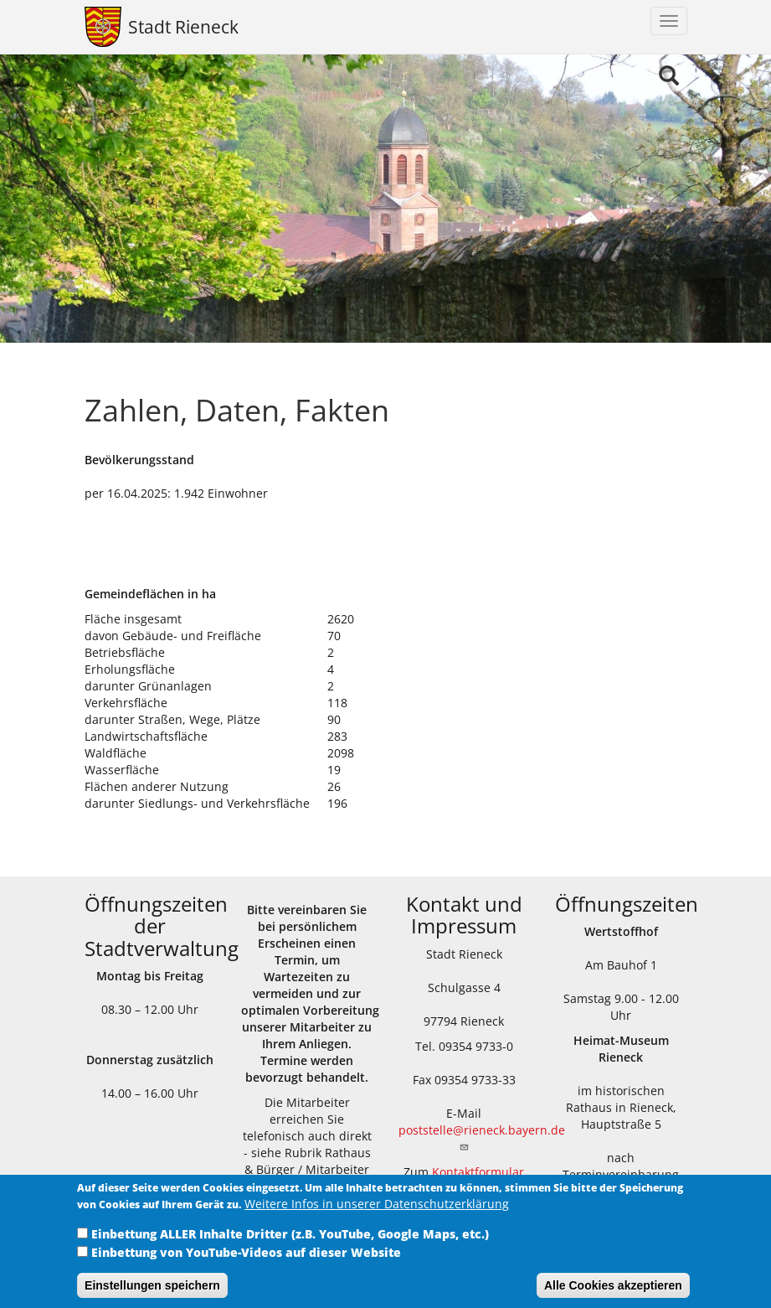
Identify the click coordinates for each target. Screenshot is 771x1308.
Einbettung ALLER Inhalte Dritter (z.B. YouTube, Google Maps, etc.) (290, 1243)
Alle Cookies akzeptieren (613, 1294)
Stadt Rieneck (183, 27)
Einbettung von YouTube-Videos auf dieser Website (246, 1261)
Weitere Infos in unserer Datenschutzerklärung (376, 1213)
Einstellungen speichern (152, 1294)
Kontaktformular (478, 1172)
